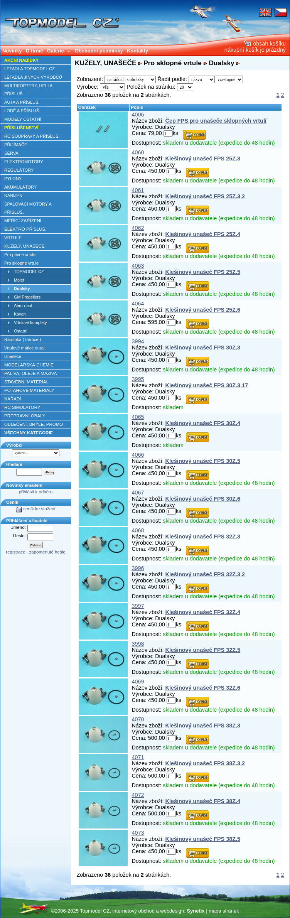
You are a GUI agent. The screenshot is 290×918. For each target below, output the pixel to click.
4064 (138, 303)
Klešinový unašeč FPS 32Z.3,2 (205, 574)
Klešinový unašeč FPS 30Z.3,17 (206, 385)
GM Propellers (27, 297)
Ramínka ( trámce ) (22, 339)
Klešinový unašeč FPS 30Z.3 (202, 347)
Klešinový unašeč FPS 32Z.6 (202, 688)
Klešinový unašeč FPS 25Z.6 (202, 310)
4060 (138, 152)
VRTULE (13, 237)
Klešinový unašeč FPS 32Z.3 (202, 536)
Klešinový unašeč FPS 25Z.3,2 (205, 196)
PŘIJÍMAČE (15, 144)
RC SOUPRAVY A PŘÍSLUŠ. (31, 136)
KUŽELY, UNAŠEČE (24, 246)
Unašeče (12, 356)
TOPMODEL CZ (29, 271)
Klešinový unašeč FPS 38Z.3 (202, 725)
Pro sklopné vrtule (21, 263)
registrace (15, 552)
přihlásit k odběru (36, 491)
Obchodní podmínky (99, 51)
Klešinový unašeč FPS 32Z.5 (202, 650)
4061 (138, 190)
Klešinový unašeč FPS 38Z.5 (202, 839)
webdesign (172, 911)
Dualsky (22, 288)
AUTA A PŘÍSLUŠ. (22, 102)
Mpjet (19, 280)
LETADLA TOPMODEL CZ (29, 68)
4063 (138, 266)
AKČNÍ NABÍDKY (21, 60)
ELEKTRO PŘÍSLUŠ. (25, 229)
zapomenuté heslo (47, 552)
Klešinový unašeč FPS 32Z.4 (202, 612)
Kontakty (137, 51)
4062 (138, 228)
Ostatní (20, 331)
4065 (138, 417)
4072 (138, 795)
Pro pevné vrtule (19, 254)
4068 (138, 530)
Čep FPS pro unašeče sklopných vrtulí (215, 121)
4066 (138, 455)
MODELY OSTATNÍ (22, 119)
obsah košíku (265, 43)
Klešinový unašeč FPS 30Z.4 (202, 423)
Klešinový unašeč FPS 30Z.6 (202, 499)
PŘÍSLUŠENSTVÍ (21, 127)
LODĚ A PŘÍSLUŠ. (22, 110)
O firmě (34, 51)
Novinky (12, 51)
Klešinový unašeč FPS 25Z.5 (202, 272)
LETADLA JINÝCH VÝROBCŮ (33, 77)
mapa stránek (224, 911)
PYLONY (13, 178)
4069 (138, 681)
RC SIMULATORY (22, 407)
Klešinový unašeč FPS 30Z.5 (202, 461)
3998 (138, 644)
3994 (138, 341)
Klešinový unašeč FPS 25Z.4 (202, 234)
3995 (138, 379)
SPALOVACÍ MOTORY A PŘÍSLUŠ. (28, 208)
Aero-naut (23, 305)
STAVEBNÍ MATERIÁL (26, 382)
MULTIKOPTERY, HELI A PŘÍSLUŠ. (28, 89)
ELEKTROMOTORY (23, 161)
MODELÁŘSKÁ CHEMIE (29, 365)
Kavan (20, 314)
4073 (138, 833)
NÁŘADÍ (12, 399)
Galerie (58, 51)
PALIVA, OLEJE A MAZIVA (30, 373)
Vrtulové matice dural (24, 348)
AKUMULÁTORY (20, 187)
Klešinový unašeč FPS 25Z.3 (202, 158)
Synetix (195, 911)
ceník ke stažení (35, 508)
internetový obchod (133, 911)
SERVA (11, 153)
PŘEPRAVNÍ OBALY (24, 415)
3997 (138, 606)
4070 (138, 719)
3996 (138, 568)
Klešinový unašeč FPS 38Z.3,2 (205, 763)
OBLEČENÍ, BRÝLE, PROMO (33, 424)
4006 (138, 114)
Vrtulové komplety (30, 322)
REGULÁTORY (19, 170)
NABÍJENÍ (14, 195)
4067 (138, 492)
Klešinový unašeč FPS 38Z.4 (202, 801)
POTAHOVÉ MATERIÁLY (29, 390)
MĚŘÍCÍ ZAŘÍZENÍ (22, 220)
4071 (138, 757)
